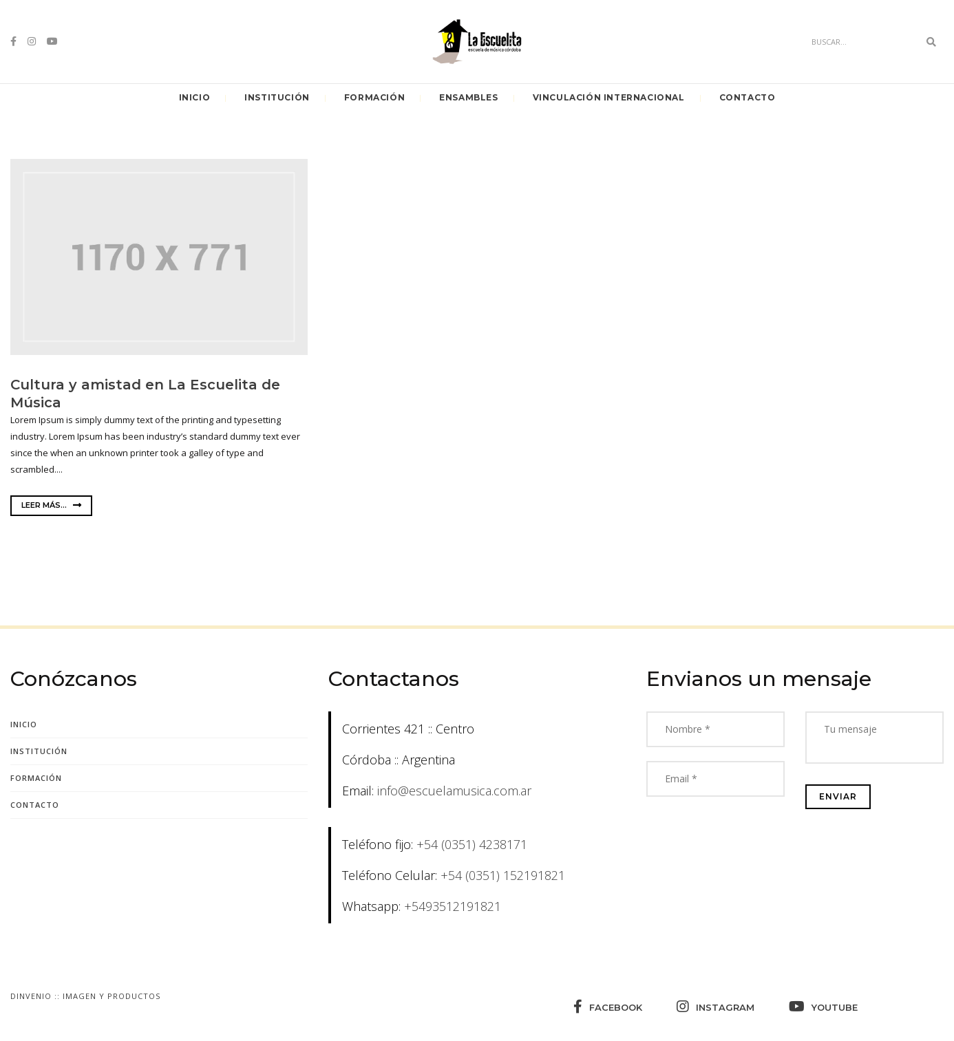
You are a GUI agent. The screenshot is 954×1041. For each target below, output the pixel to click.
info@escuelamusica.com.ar (454, 790)
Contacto (747, 97)
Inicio (195, 97)
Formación (374, 97)
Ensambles (468, 97)
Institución (277, 97)
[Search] (861, 42)
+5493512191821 (452, 906)
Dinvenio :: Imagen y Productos (85, 996)
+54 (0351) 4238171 (471, 844)
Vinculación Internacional (609, 97)
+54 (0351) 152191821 (503, 875)
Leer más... (51, 505)
